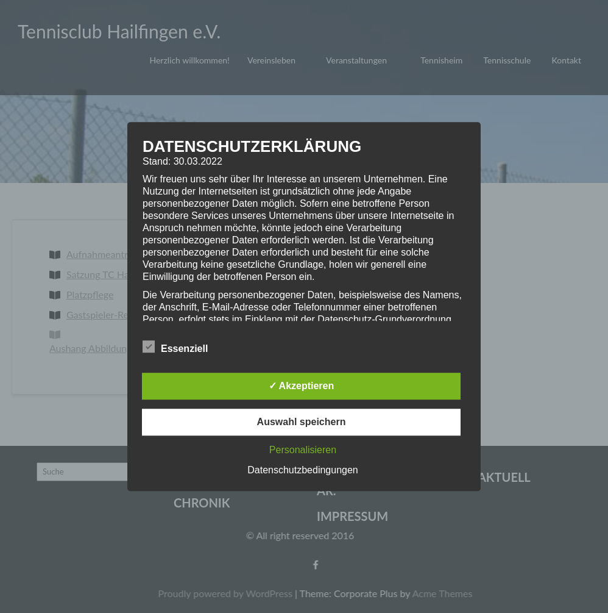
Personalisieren (302, 450)
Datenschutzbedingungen (302, 470)
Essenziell (175, 347)
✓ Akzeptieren (301, 386)
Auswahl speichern (301, 422)
